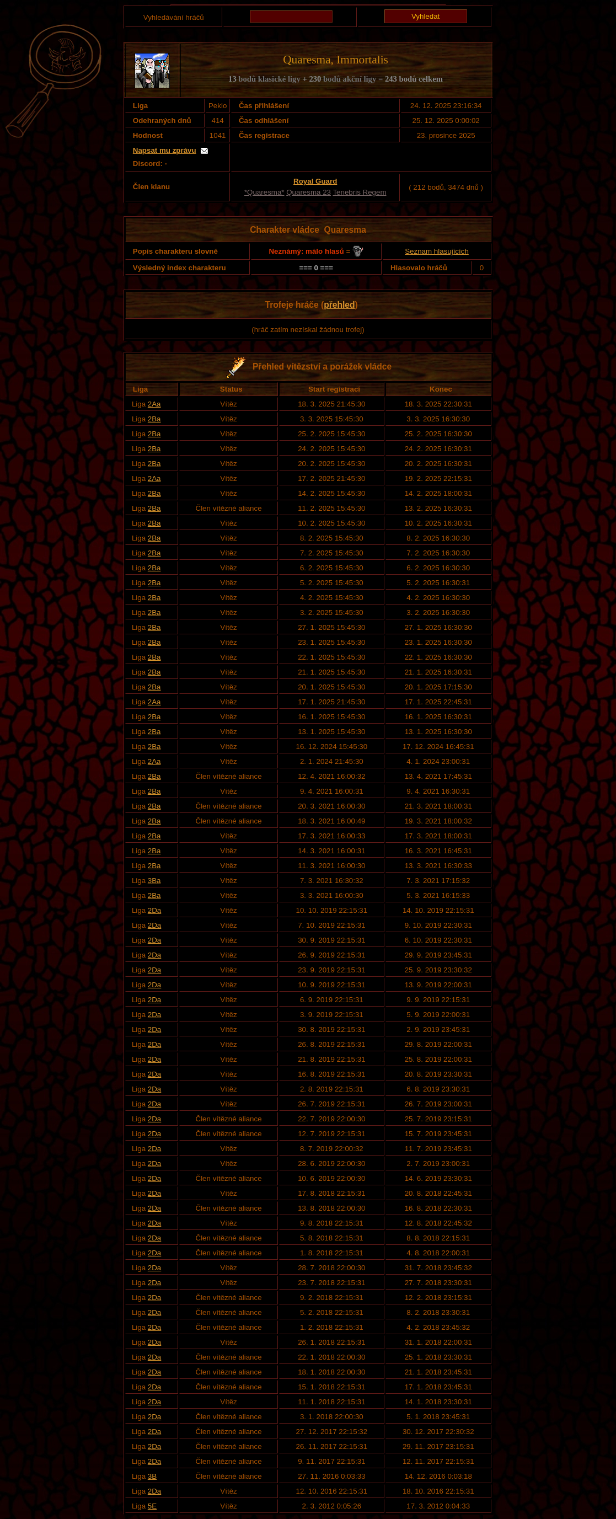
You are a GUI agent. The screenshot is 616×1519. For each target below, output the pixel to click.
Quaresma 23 (308, 192)
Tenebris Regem (359, 192)
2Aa (154, 404)
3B (152, 1476)
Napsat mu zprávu (164, 150)
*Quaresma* (264, 192)
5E (152, 1506)
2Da (154, 910)
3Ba (154, 880)
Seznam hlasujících (437, 251)
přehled (339, 304)
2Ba (154, 419)
